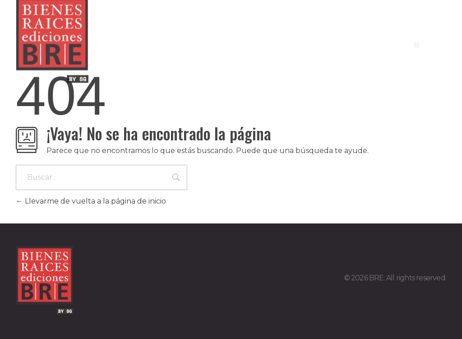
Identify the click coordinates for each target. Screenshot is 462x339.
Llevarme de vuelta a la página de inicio (91, 201)
